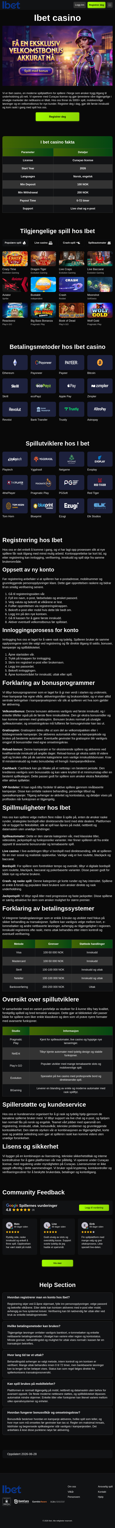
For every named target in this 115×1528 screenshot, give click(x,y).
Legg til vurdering (94, 1207)
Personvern (74, 1497)
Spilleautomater (99, 243)
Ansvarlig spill (105, 1486)
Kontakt (102, 1492)
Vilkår (71, 1492)
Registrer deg (96, 5)
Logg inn (79, 5)
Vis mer (57, 1263)
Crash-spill (71, 243)
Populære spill (15, 243)
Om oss (72, 1486)
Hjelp (100, 1497)
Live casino (43, 243)
